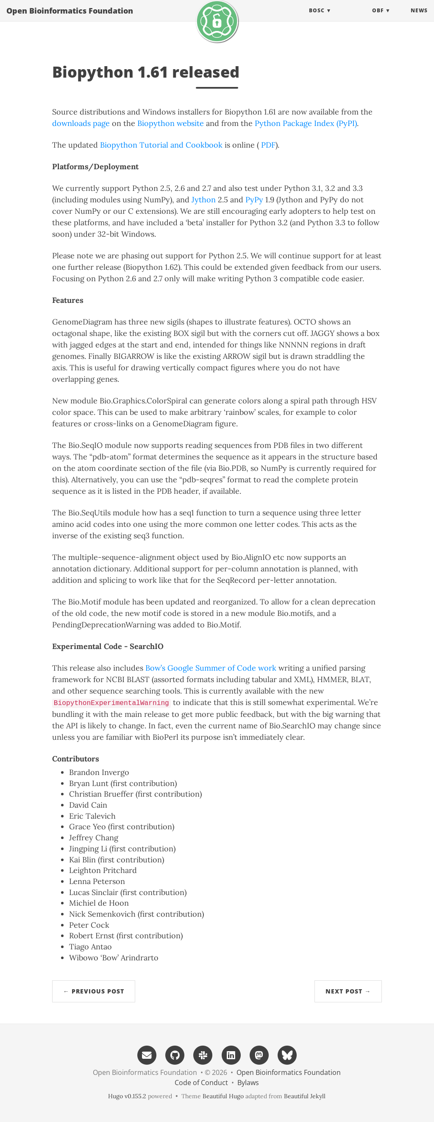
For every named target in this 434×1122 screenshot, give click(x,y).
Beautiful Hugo (223, 1096)
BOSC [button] (317, 18)
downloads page (81, 123)
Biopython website (170, 123)
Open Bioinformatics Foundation (69, 19)
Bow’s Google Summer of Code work (210, 668)
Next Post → (348, 991)
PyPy (254, 199)
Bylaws (248, 1082)
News (419, 18)
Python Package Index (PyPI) (306, 123)
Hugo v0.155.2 (127, 1096)
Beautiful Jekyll (305, 1096)
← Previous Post (93, 991)
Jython (204, 199)
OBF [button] (378, 18)
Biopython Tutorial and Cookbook (161, 145)
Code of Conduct (201, 1082)
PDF (268, 145)
